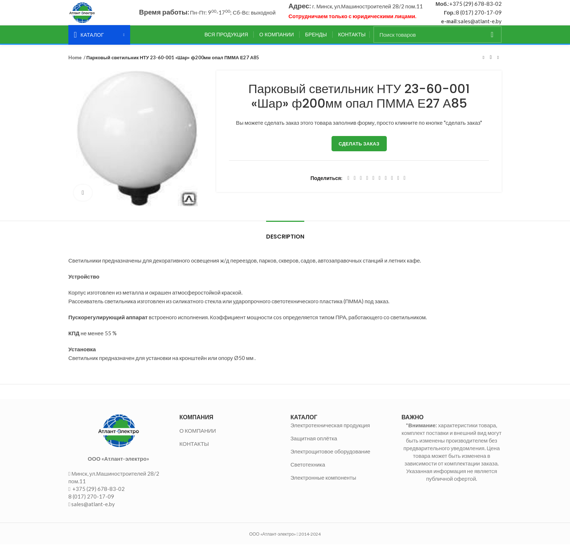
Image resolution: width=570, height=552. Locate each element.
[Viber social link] (404, 186)
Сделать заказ (359, 151)
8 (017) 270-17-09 (479, 16)
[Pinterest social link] (367, 186)
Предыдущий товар (483, 65)
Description (285, 244)
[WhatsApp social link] (386, 186)
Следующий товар (498, 65)
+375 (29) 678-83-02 (475, 7)
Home (74, 65)
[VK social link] (392, 186)
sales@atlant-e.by (480, 25)
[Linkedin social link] (373, 186)
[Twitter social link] (355, 186)
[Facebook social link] (348, 186)
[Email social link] (361, 186)
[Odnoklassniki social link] (380, 186)
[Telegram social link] (398, 186)
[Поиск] (437, 42)
